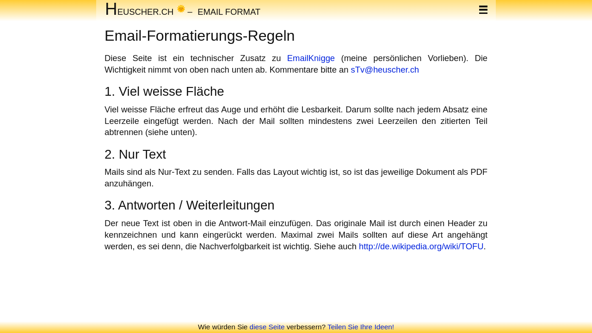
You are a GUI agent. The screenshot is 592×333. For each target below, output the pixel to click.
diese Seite (267, 327)
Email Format (228, 11)
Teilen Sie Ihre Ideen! (360, 327)
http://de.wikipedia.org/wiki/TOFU (421, 246)
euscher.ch (139, 11)
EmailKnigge (311, 58)
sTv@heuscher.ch (385, 69)
